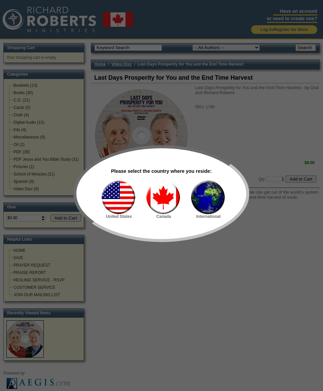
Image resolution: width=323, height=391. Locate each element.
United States (118, 200)
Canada (163, 200)
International (208, 200)
